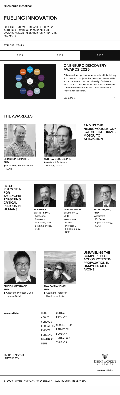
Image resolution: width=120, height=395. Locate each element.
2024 (60, 55)
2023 (20, 55)
